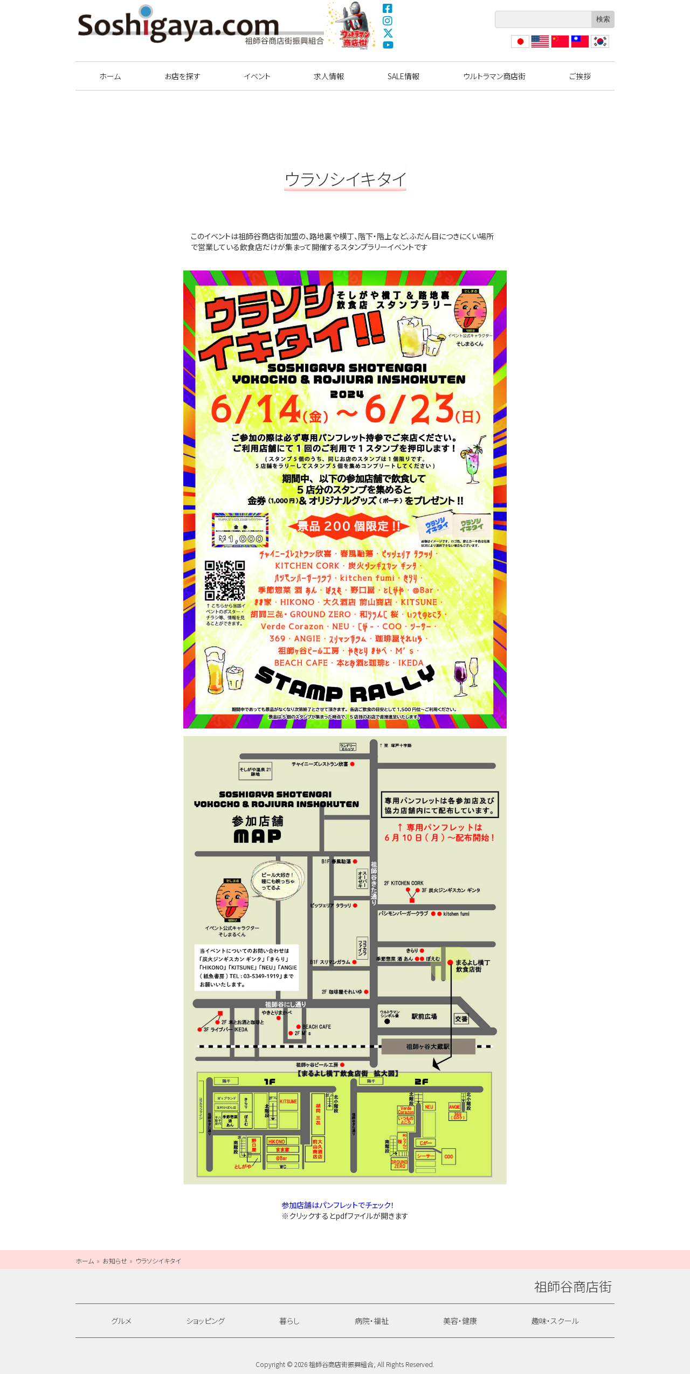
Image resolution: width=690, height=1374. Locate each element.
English (540, 47)
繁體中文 (578, 47)
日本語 (519, 47)
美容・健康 (460, 1320)
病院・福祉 (372, 1320)
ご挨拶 (580, 76)
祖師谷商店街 (201, 24)
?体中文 (559, 47)
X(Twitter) (388, 32)
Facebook (388, 8)
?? (594, 47)
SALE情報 (403, 76)
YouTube (388, 45)
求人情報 (329, 76)
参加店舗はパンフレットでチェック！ (338, 1204)
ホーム (110, 76)
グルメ (121, 1320)
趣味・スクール (555, 1320)
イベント (257, 76)
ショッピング (205, 1320)
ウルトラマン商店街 (352, 25)
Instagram (388, 20)
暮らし (289, 1320)
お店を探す (182, 76)
